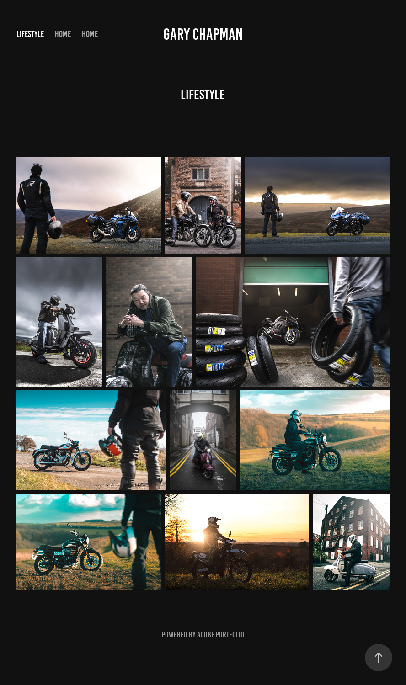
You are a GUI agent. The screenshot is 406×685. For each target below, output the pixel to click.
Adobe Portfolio (220, 634)
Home (63, 34)
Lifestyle (30, 34)
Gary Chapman (203, 34)
